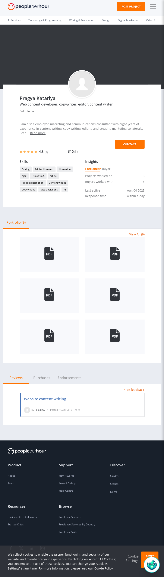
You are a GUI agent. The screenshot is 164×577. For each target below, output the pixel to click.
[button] (152, 6)
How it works (66, 475)
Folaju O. (40, 409)
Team (11, 483)
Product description (33, 182)
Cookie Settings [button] (132, 558)
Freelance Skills (68, 532)
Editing (25, 169)
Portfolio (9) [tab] (16, 222)
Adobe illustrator (44, 169)
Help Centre (66, 490)
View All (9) (137, 234)
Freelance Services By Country (77, 524)
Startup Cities (16, 524)
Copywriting (28, 189)
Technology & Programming (45, 20)
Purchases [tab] (41, 377)
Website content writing (45, 398)
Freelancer (92, 169)
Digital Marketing (128, 20)
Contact (129, 144)
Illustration (65, 169)
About (11, 475)
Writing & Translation (81, 20)
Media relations (49, 189)
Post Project (131, 6)
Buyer (106, 169)
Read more (38, 133)
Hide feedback (133, 390)
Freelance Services (70, 517)
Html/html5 (38, 175)
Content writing (57, 182)
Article (53, 175)
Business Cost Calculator (22, 517)
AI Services (14, 20)
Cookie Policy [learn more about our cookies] (103, 568)
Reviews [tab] (16, 377)
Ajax (24, 175)
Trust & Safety (67, 483)
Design (106, 20)
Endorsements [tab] (69, 377)
